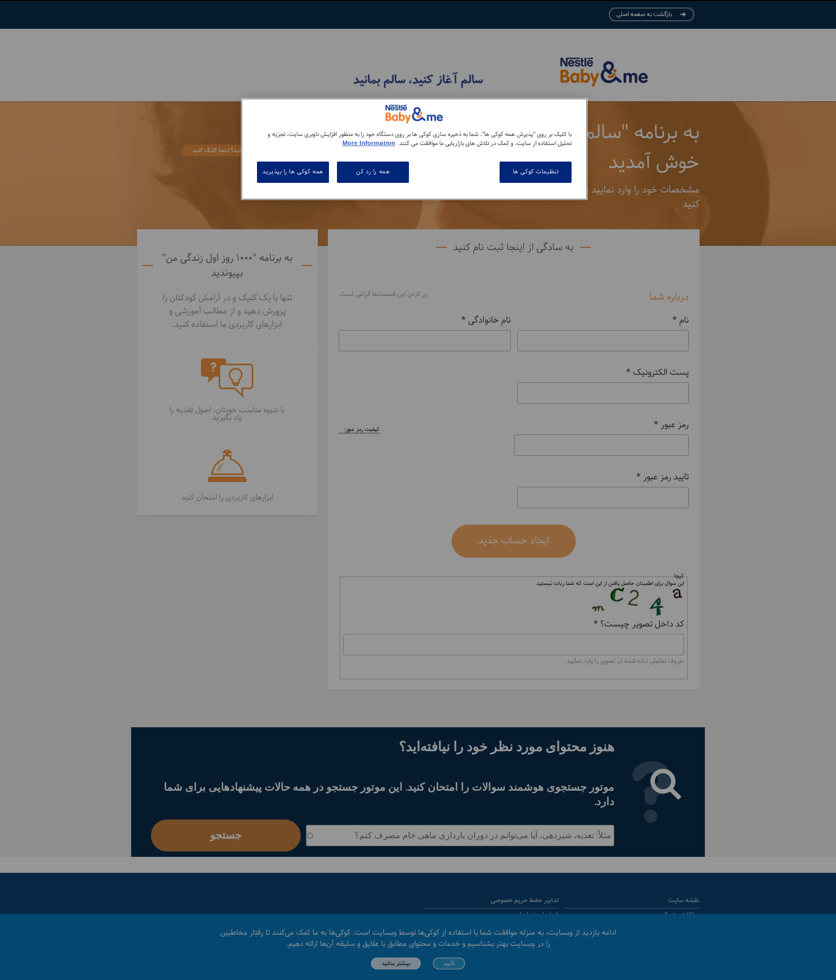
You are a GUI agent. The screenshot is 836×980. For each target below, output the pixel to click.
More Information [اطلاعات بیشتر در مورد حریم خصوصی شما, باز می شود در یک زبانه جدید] (368, 143)
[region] (414, 149)
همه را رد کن (373, 171)
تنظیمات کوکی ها (536, 171)
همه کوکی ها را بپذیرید (293, 171)
